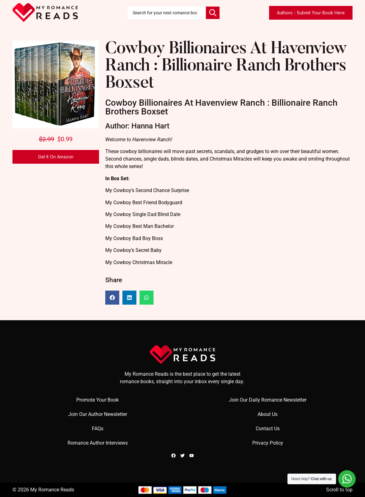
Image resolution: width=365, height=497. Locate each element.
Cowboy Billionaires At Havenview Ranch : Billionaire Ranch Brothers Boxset (226, 66)
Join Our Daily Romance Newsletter (267, 400)
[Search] (213, 13)
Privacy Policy (267, 443)
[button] (112, 298)
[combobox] (167, 13)
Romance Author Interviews (98, 443)
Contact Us (268, 429)
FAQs (97, 429)
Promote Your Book (97, 400)
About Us (267, 414)
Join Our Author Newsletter (97, 414)
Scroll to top (339, 490)
